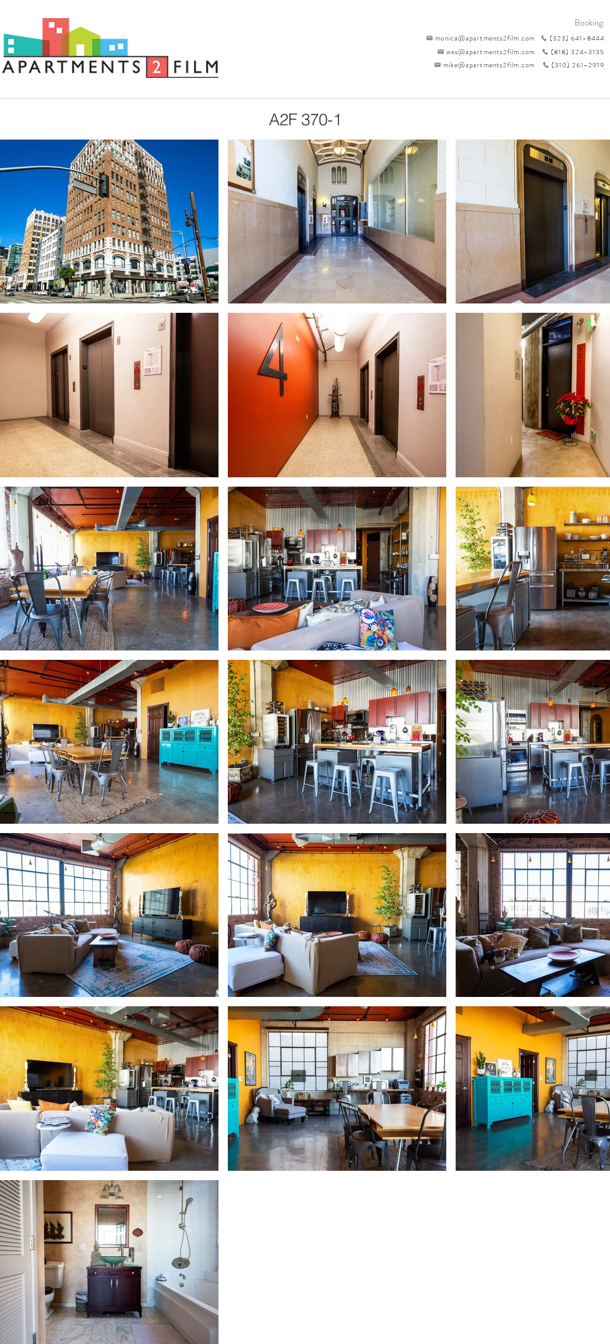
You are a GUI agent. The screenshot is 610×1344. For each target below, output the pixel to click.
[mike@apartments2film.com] (481, 65)
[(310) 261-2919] (569, 65)
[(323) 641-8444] (569, 38)
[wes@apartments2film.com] (484, 52)
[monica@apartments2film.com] (477, 38)
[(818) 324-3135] (569, 52)
